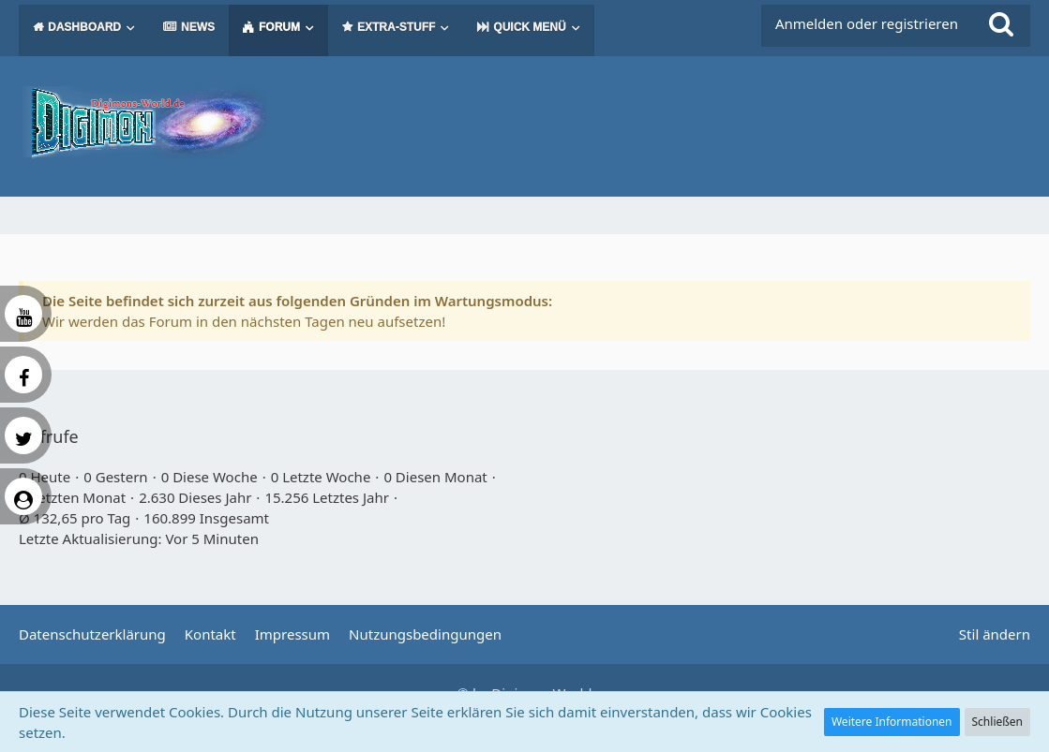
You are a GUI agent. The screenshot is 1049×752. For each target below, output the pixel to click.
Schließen (997, 722)
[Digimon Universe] (524, 122)
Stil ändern (994, 634)
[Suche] (1001, 23)
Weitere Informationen (892, 722)
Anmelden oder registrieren (866, 23)
